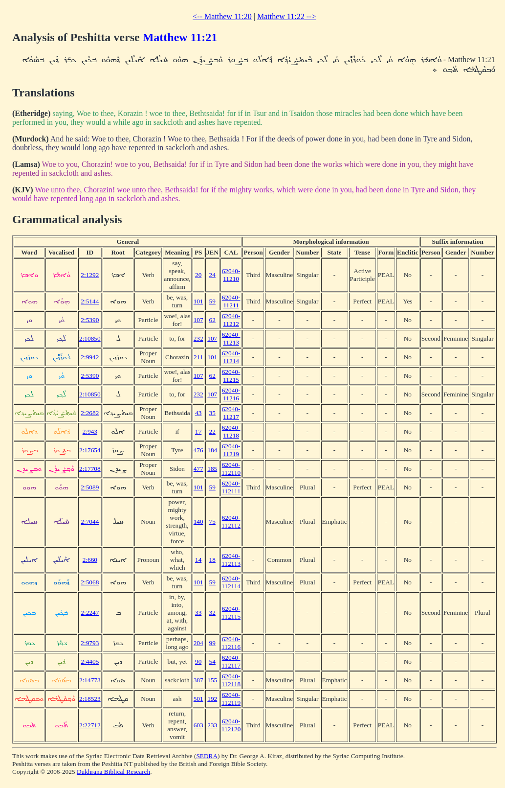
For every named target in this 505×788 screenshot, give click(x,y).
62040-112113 (231, 559)
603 (198, 725)
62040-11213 (231, 338)
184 (212, 450)
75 (212, 521)
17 (198, 431)
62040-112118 (231, 680)
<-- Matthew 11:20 (222, 16)
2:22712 (90, 725)
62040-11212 (231, 319)
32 (212, 612)
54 (212, 661)
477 (198, 468)
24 (212, 274)
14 (198, 559)
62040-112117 (231, 661)
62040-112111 (231, 487)
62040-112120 (231, 725)
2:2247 (90, 612)
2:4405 (90, 661)
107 (198, 320)
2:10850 (90, 338)
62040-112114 (231, 582)
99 (212, 643)
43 (198, 413)
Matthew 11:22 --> (286, 16)
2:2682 (90, 413)
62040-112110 (231, 468)
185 (212, 468)
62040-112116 (231, 642)
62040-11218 (231, 431)
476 (198, 450)
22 (212, 431)
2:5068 (90, 582)
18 (212, 559)
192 (212, 698)
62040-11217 (231, 412)
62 (212, 320)
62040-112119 (231, 698)
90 (198, 661)
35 (212, 413)
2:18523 (90, 698)
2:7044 (90, 521)
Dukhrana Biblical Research (113, 771)
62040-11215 (231, 375)
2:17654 (90, 450)
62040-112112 (231, 521)
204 (198, 643)
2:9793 (90, 643)
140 (198, 521)
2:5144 (90, 301)
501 (198, 698)
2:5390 (90, 320)
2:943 (90, 431)
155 (212, 680)
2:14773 (90, 680)
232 (198, 338)
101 (198, 301)
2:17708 (90, 468)
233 (212, 725)
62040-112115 (231, 612)
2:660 (90, 559)
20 (198, 274)
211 (198, 357)
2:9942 (90, 357)
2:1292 (90, 274)
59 (212, 301)
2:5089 (90, 487)
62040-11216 (231, 394)
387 (198, 680)
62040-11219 (231, 450)
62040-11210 (231, 274)
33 (198, 612)
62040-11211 (231, 301)
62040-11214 (231, 357)
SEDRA (207, 756)
